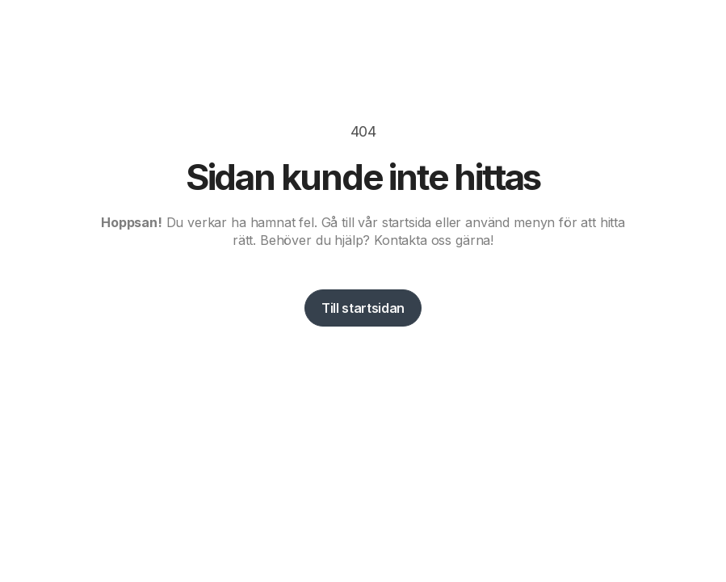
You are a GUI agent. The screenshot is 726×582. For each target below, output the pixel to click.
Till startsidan (363, 308)
